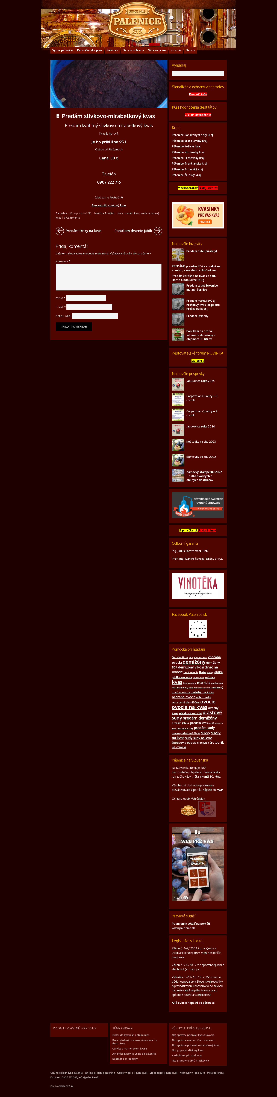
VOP (220, 790)
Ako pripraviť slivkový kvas (188, 1050)
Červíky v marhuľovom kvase (129, 1048)
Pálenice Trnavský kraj (187, 169)
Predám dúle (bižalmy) (201, 251)
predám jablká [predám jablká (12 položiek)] (181, 722)
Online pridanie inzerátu (100, 1072)
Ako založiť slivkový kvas (109, 205)
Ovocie (190, 50)
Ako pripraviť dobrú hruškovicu (190, 1060)
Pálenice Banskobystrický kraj (192, 135)
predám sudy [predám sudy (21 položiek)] (204, 728)
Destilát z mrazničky (125, 1058)
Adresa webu (63, 316)
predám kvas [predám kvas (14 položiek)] (199, 723)
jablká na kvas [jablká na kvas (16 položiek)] (182, 677)
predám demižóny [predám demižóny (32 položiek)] (200, 717)
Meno (60, 298)
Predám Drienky (197, 316)
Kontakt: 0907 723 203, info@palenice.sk (74, 1077)
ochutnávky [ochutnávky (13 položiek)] (203, 697)
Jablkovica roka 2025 (200, 381)
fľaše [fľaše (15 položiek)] (202, 672)
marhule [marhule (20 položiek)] (204, 682)
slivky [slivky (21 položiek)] (205, 733)
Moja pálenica (215, 1072)
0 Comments (72, 217)
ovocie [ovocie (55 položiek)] (208, 701)
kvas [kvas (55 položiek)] (177, 682)
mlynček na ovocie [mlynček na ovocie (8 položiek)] (203, 687)
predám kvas (131, 213)
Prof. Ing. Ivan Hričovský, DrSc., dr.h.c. (197, 558)
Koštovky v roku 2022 (201, 457)
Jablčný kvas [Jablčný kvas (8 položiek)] (198, 677)
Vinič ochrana (157, 50)
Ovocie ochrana (133, 50)
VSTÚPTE (197, 360)
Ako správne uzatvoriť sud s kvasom (193, 1040)
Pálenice (112, 50)
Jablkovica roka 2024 (200, 426)
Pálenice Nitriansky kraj (188, 152)
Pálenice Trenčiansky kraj (189, 163)
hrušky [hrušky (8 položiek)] (210, 672)
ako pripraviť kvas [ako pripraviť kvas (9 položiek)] (198, 657)
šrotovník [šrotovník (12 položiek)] (203, 742)
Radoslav (61, 213)
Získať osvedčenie (198, 115)
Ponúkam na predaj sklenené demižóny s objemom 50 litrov (200, 335)
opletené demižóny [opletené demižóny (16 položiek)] (186, 702)
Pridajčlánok (207, 530)
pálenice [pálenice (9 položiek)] (176, 733)
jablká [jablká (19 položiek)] (218, 672)
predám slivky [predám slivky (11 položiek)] (185, 728)
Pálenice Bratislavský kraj (189, 140)
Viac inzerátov (188, 188)
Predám (109, 213)
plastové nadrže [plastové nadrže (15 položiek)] (190, 713)
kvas (120, 213)
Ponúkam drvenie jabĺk (138, 231)
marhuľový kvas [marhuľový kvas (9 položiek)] (185, 687)
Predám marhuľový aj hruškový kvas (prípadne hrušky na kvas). (203, 304)
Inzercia (176, 50)
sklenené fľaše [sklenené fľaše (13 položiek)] (191, 733)
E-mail (61, 307)
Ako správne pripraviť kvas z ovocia (193, 1034)
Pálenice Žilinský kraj (186, 175)
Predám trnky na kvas (78, 231)
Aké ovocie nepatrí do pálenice (193, 1002)
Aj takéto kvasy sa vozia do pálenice (134, 1053)
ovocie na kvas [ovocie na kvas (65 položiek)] (189, 707)
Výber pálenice (62, 50)
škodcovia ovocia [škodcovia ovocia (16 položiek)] (184, 742)
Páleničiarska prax (89, 50)
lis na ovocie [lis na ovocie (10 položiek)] (189, 683)
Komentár (63, 261)
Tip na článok (188, 530)
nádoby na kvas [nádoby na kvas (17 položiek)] (202, 692)
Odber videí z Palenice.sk (132, 1072)
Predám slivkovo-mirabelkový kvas (108, 116)
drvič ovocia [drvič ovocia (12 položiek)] (191, 672)
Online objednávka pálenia (66, 1072)
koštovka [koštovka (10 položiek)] (210, 677)
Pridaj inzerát (208, 188)
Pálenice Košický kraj (186, 146)
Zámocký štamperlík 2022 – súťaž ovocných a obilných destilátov (204, 476)
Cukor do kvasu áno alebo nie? (130, 1034)
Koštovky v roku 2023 (201, 441)
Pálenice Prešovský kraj (188, 158)
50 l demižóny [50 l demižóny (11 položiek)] (180, 657)
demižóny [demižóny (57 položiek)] (194, 662)
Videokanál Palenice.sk (163, 1072)
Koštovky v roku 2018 (192, 1072)
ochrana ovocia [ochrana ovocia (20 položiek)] (184, 697)
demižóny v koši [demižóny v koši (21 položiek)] (191, 667)
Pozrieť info (198, 94)
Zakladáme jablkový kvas (187, 1055)
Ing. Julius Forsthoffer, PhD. (190, 551)
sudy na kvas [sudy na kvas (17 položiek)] (202, 738)
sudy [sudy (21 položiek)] (189, 738)
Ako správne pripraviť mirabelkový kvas (195, 1045)
